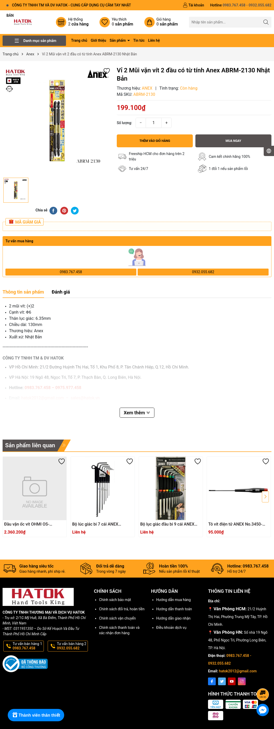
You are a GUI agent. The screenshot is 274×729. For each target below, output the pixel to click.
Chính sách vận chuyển (117, 618)
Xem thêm (137, 412)
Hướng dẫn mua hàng (173, 600)
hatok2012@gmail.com (238, 671)
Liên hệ (154, 40)
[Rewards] (36, 715)
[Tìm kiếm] (266, 22)
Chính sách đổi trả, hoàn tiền (121, 609)
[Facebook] (212, 681)
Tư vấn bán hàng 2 (72, 646)
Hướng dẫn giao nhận (173, 618)
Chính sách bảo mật (115, 600)
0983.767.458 (71, 272)
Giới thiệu (98, 40)
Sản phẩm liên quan (30, 445)
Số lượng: (124, 123)
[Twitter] (222, 681)
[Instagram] (242, 681)
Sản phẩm (118, 40)
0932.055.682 (203, 272)
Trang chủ (79, 40)
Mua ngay (233, 141)
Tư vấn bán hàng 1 (28, 646)
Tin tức (139, 40)
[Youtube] (232, 681)
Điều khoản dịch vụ (171, 627)
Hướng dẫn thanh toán (174, 609)
